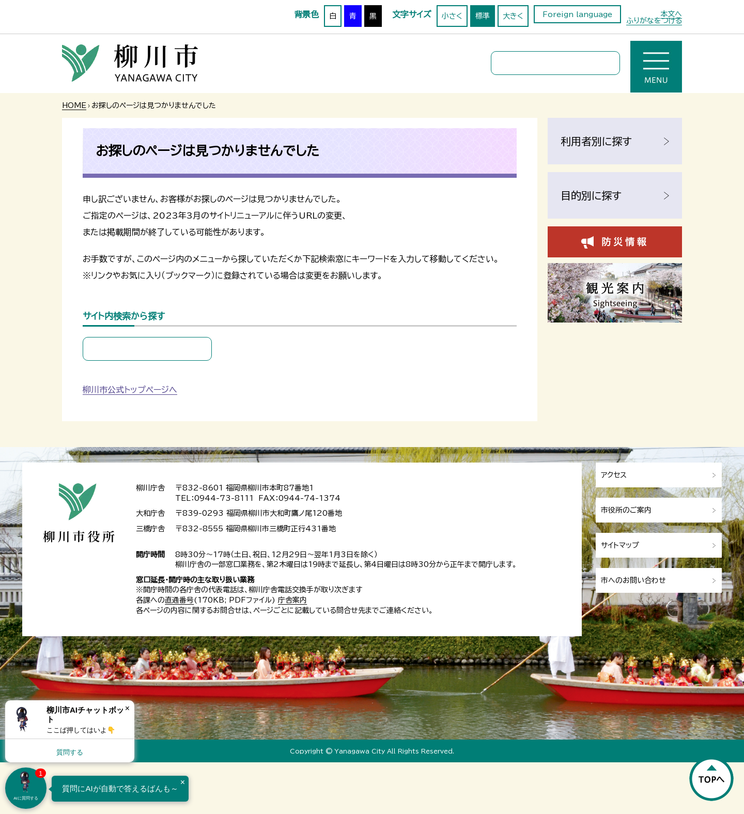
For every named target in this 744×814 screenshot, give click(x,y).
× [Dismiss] (127, 708)
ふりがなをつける (654, 20)
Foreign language (577, 14)
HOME (74, 105)
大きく (513, 16)
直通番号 (179, 600)
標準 (482, 16)
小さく (452, 16)
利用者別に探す (596, 141)
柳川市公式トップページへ (130, 390)
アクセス (614, 475)
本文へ (671, 14)
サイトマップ (620, 545)
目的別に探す (591, 195)
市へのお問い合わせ (633, 580)
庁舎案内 (292, 600)
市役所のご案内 (626, 510)
